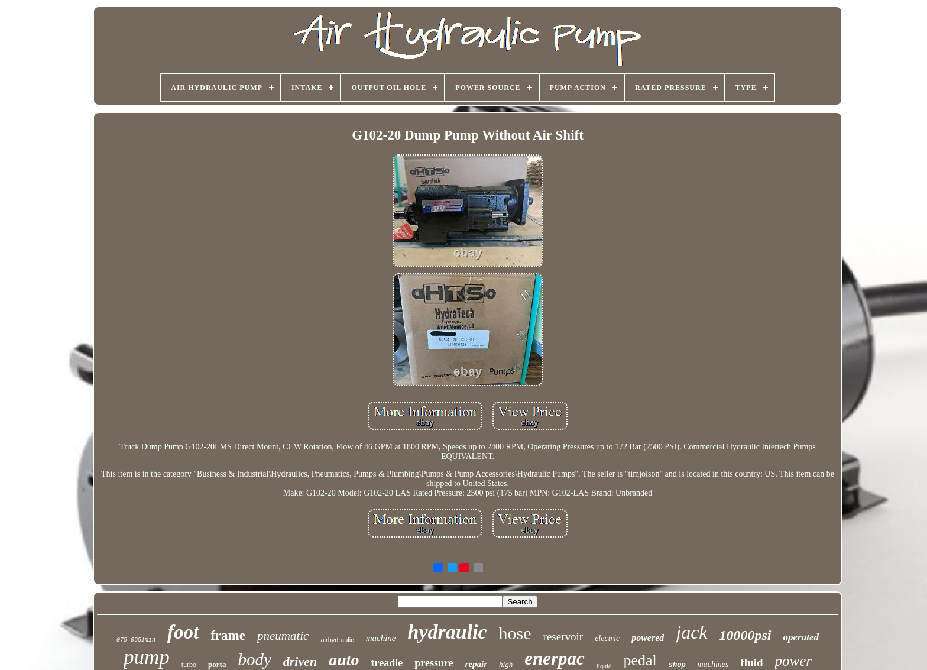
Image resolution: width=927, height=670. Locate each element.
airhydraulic (337, 639)
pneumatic (283, 636)
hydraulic (447, 632)
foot (183, 632)
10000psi (745, 635)
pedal (639, 660)
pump (147, 657)
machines (713, 664)
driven (300, 661)
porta (217, 664)
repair (476, 664)
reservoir (563, 636)
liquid (604, 665)
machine (381, 638)
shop (677, 665)
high (506, 664)
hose (515, 633)
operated (801, 637)
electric (607, 638)
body (254, 659)
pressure (433, 663)
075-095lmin (135, 640)
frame (227, 635)
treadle (387, 663)
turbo (188, 665)
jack (691, 632)
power (793, 661)
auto (344, 659)
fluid (752, 662)
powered (647, 638)
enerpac (554, 658)
